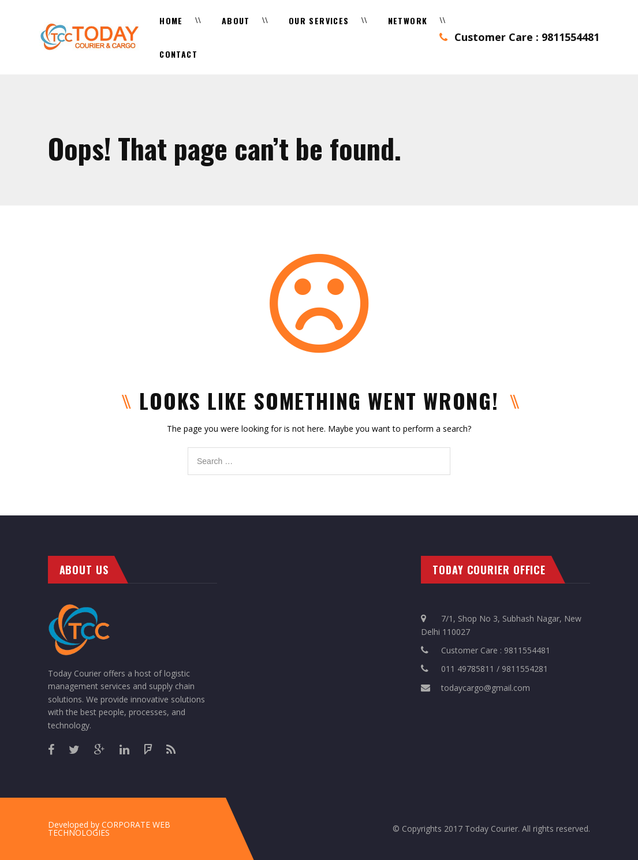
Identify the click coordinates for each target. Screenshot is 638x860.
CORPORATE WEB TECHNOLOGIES (109, 828)
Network (408, 20)
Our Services (319, 20)
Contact (178, 54)
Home (171, 20)
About (236, 20)
